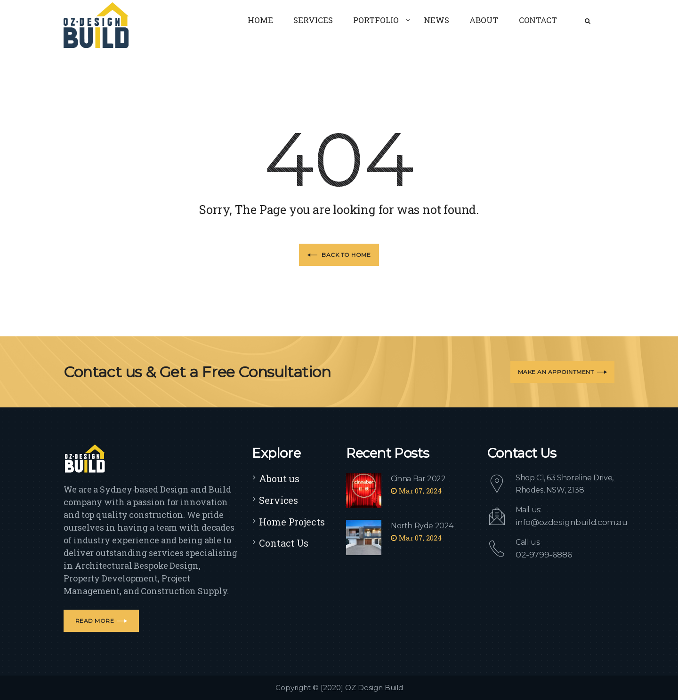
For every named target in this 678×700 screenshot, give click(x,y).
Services (278, 500)
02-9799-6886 (541, 553)
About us (279, 478)
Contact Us (283, 543)
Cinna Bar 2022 (418, 478)
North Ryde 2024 (422, 525)
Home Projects (292, 522)
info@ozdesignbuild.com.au (566, 521)
